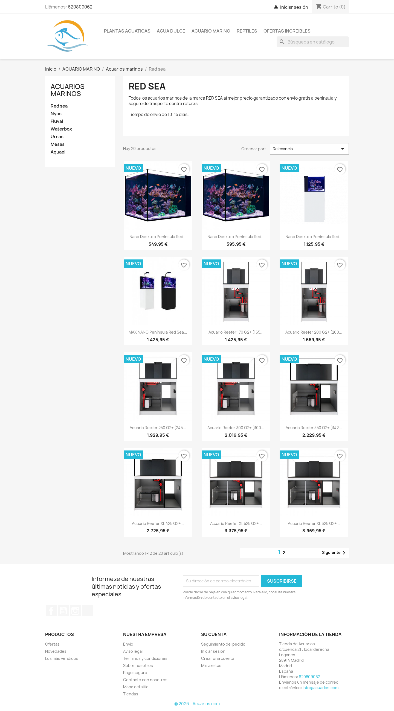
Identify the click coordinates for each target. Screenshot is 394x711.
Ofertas (52, 644)
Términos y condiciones (145, 658)
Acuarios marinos (68, 90)
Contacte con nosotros (145, 679)
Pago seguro (135, 672)
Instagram (75, 610)
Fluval (57, 121)
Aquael (58, 152)
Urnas (57, 137)
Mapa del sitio (136, 686)
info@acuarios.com (320, 687)
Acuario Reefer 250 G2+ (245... (158, 427)
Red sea (59, 106)
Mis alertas (211, 665)
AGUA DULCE (171, 31)
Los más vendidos (61, 658)
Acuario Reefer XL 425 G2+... (158, 523)
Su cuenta (214, 634)
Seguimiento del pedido (223, 644)
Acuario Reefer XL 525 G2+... (236, 523)
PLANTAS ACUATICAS (127, 31)
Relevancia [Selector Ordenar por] (309, 149)
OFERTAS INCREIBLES (287, 31)
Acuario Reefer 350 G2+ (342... (314, 427)
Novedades (55, 651)
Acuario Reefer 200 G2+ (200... (313, 332)
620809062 (80, 7)
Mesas (58, 144)
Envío (128, 644)
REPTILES (247, 31)
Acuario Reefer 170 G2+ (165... (235, 332)
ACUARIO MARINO (211, 31)
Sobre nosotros (138, 665)
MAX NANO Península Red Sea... (158, 332)
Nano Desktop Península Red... (158, 236)
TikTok (87, 610)
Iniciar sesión (213, 651)
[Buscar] (313, 41)
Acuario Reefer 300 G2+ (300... (235, 427)
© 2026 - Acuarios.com (197, 704)
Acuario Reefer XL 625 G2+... (314, 523)
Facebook (51, 610)
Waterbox (61, 129)
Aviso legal (133, 651)
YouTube (63, 610)
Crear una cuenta (217, 658)
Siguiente (334, 553)
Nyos (56, 114)
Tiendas (130, 693)
